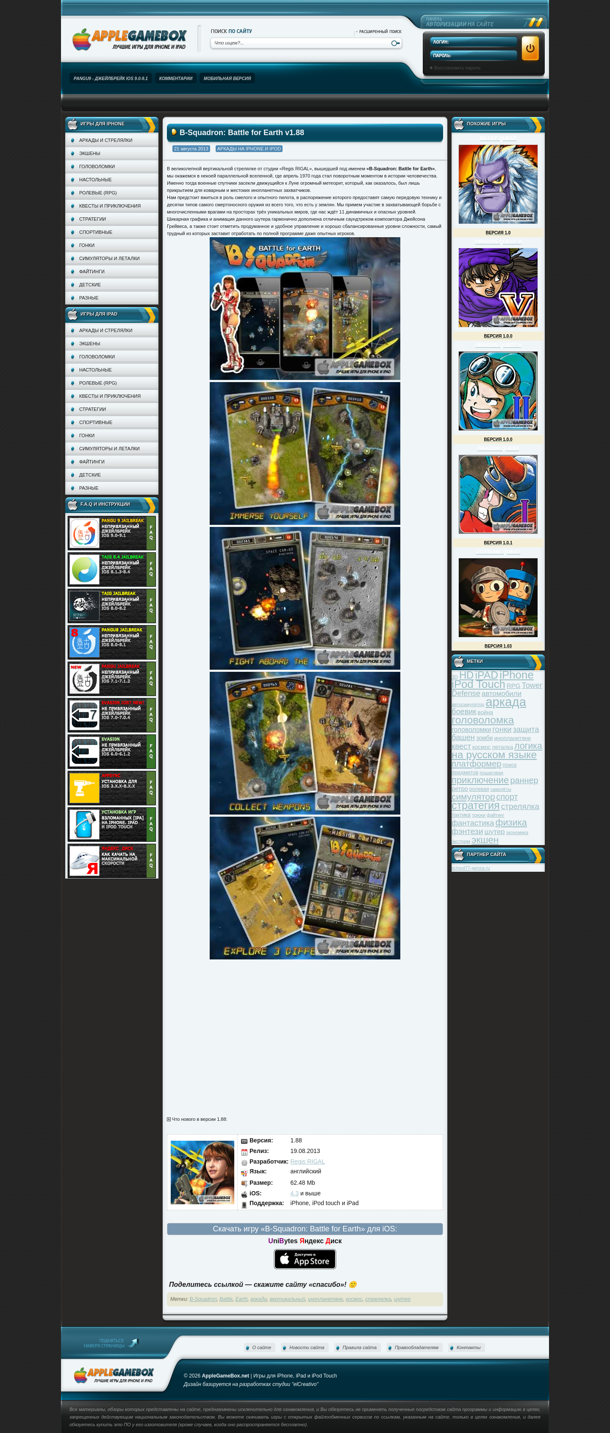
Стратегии (92, 219)
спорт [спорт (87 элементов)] (507, 796)
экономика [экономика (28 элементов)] (517, 832)
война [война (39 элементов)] (485, 712)
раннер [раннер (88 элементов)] (524, 780)
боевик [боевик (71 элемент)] (464, 711)
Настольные (95, 179)
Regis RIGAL (308, 1161)
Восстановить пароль (457, 67)
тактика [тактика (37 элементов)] (461, 815)
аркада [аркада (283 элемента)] (505, 702)
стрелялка (378, 1299)
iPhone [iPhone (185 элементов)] (516, 675)
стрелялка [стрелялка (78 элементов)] (520, 806)
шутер (402, 1299)
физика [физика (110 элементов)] (511, 822)
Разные (88, 297)
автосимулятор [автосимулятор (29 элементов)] (468, 704)
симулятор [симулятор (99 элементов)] (473, 796)
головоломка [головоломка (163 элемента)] (483, 720)
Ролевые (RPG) (98, 192)
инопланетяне (325, 1299)
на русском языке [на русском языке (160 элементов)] (494, 754)
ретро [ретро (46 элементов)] (460, 788)
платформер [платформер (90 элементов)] (477, 763)
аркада (258, 1299)
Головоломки (97, 166)
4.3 (295, 1193)
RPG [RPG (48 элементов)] (514, 685)
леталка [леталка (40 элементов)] (502, 747)
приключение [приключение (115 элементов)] (480, 780)
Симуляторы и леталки (109, 258)
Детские (90, 284)
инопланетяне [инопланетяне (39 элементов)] (512, 738)
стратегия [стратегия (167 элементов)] (476, 805)
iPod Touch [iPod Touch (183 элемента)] (478, 684)
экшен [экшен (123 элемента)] (485, 839)
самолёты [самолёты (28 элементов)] (501, 789)
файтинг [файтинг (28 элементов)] (495, 815)
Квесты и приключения (110, 205)
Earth (242, 1299)
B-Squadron (203, 1299)
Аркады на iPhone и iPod (249, 148)
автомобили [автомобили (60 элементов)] (501, 694)
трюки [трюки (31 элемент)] (478, 815)
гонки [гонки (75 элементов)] (501, 729)
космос (354, 1299)
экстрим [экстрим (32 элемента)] (461, 841)
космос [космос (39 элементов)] (481, 747)
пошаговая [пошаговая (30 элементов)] (491, 772)
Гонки (86, 245)
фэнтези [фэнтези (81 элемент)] (467, 831)
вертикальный (287, 1299)
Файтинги (92, 271)
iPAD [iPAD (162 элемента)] (486, 675)
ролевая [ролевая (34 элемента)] (479, 789)
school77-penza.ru (471, 867)
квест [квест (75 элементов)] (461, 746)
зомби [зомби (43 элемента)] (484, 738)
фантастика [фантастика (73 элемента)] (473, 822)
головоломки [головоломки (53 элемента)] (471, 729)
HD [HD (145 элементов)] (466, 675)
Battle (226, 1299)
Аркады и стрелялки (106, 140)
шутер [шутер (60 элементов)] (494, 832)
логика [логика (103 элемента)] (528, 746)
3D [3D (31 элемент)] (455, 676)
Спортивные (95, 232)
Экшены (89, 153)
